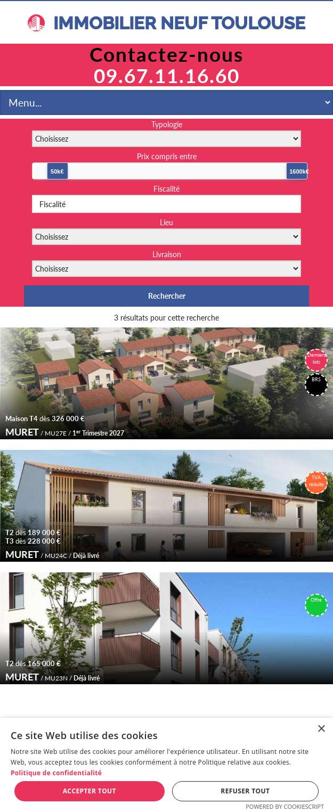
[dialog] (166, 765)
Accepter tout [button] (89, 790)
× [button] (321, 729)
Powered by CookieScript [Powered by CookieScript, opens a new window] (285, 806)
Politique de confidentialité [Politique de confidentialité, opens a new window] (56, 772)
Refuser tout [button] (245, 790)
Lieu (166, 222)
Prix (167, 156)
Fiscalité (166, 188)
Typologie (166, 124)
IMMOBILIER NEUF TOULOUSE (166, 23)
